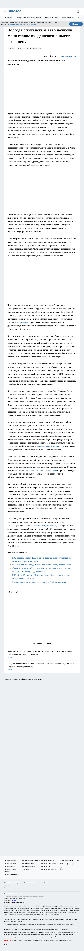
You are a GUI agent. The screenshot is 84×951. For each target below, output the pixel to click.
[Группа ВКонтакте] (61, 864)
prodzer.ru (28, 910)
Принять (76, 24)
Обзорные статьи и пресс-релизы (29, 18)
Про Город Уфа (45, 866)
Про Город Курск (9, 866)
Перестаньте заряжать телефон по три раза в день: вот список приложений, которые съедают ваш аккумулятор (42, 654)
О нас (46, 883)
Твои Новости (26, 869)
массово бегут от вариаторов (50, 446)
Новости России (33, 48)
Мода (19, 48)
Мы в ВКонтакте (68, 18)
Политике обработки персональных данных (22, 24)
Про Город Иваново (28, 863)
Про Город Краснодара (11, 874)
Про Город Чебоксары (11, 860)
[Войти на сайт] (78, 11)
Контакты (7, 888)
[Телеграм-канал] (73, 864)
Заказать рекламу (51, 18)
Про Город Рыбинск (28, 866)
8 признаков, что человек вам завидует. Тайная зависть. (39, 582)
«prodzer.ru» (19, 894)
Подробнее (64, 929)
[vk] (11, 592)
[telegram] (18, 592)
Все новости (8, 18)
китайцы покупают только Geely (41, 470)
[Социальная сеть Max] (61, 868)
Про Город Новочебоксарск (31, 860)
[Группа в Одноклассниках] (67, 864)
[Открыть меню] (5, 11)
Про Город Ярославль (48, 860)
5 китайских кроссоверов (44, 525)
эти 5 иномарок (22, 322)
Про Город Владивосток (48, 869)
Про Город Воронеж (10, 863)
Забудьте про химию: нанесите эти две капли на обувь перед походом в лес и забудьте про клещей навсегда (42, 666)
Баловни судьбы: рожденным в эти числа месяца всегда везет (41, 564)
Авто (11, 48)
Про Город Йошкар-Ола (48, 863)
